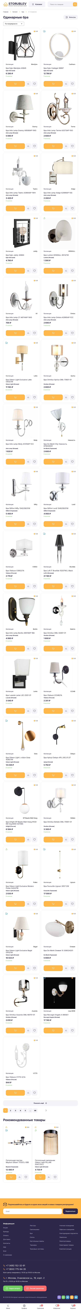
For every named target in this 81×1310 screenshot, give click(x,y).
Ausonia (34, 1011)
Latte (35, 376)
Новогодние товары (66, 1245)
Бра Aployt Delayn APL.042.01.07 (57, 757)
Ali (36, 313)
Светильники (34, 1229)
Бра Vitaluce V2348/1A (53, 695)
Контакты (6, 1243)
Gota (35, 753)
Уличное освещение (66, 1225)
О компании (7, 1255)
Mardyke (34, 64)
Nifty (35, 504)
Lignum (72, 882)
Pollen (35, 882)
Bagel (35, 946)
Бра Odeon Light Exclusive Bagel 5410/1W (19, 951)
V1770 (35, 1073)
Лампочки (63, 1237)
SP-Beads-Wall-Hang (30, 818)
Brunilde (72, 567)
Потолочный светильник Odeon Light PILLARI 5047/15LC (45, 1162)
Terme (73, 126)
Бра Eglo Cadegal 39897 (54, 68)
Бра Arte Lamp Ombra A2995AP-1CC (58, 317)
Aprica (73, 376)
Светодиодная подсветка (68, 1233)
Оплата (5, 1235)
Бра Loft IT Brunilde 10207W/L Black (58, 571)
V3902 (34, 567)
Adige (73, 189)
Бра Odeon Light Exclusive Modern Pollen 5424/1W (20, 887)
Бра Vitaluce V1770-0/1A (15, 1077)
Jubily (35, 251)
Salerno (72, 629)
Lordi (73, 504)
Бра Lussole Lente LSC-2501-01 (18, 695)
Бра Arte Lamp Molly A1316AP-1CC (20, 444)
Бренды (6, 1231)
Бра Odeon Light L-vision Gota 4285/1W (18, 758)
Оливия (72, 946)
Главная (5, 12)
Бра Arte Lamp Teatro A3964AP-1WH (21, 193)
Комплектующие (65, 1249)
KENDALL (71, 251)
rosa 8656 (71, 1011)
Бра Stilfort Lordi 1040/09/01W (56, 508)
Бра (23, 12)
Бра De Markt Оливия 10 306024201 (58, 950)
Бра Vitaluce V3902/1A (15, 571)
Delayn (72, 753)
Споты (32, 1237)
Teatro (35, 189)
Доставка (6, 1239)
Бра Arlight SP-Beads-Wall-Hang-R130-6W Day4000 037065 (21, 823)
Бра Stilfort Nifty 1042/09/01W (18, 508)
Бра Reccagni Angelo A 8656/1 (56, 1015)
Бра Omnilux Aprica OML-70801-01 (58, 380)
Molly (35, 440)
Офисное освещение (66, 1229)
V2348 (72, 691)
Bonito (35, 629)
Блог (4, 1251)
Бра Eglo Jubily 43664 (15, 255)
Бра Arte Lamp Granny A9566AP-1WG (21, 130)
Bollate (73, 818)
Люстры (33, 1225)
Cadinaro (72, 64)
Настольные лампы (37, 1241)
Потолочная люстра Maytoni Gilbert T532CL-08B (17, 1161)
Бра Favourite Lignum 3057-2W (56, 886)
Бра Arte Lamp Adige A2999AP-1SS (58, 193)
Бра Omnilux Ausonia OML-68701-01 (20, 1015)
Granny (34, 126)
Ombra (72, 313)
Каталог (15, 12)
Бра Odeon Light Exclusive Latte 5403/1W (19, 381)
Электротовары (65, 1241)
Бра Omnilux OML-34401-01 (55, 633)
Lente (35, 691)
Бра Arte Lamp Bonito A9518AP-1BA (20, 633)
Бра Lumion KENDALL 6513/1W (56, 255)
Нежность (71, 440)
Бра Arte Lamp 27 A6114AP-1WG (19, 317)
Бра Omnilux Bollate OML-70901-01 (58, 822)
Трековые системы (37, 1249)
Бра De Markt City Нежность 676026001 (55, 445)
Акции (5, 1228)
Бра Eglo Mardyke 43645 (16, 68)
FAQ (4, 1247)
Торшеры (33, 1245)
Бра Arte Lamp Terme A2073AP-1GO (58, 130)
